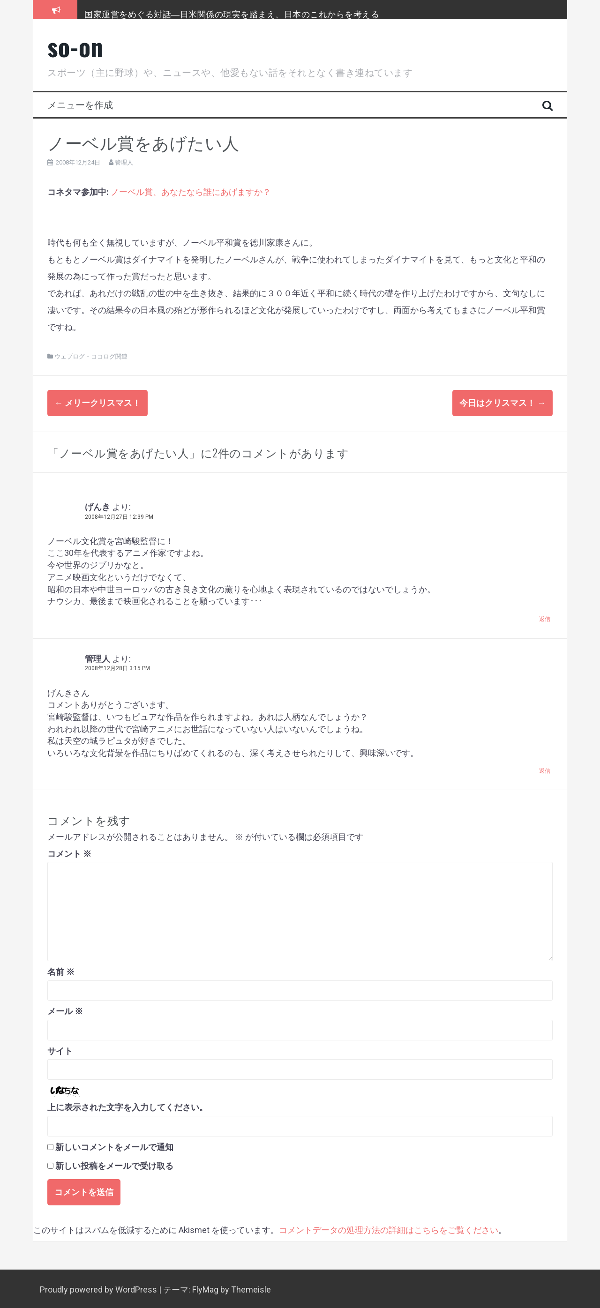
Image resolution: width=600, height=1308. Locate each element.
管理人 (124, 162)
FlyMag (205, 1288)
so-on (75, 46)
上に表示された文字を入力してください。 (127, 1106)
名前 (61, 970)
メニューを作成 (80, 104)
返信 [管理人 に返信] (544, 769)
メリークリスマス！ (97, 403)
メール (65, 1010)
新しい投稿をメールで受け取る (114, 1165)
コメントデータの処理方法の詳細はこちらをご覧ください (388, 1228)
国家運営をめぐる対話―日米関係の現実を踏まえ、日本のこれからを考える (231, 13)
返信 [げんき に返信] (544, 617)
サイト (60, 1049)
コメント (69, 852)
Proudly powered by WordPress (99, 1288)
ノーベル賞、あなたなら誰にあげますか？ (191, 192)
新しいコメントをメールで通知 (114, 1146)
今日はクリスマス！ (502, 403)
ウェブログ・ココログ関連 (91, 356)
